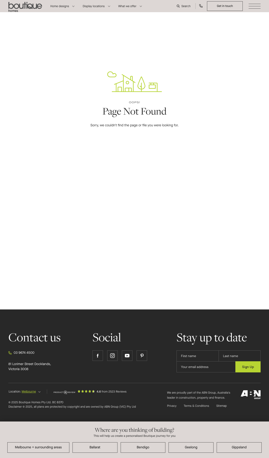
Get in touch (225, 9)
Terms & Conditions (196, 406)
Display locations (94, 10)
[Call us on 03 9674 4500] (201, 9)
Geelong (191, 447)
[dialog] (134, 439)
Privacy (172, 406)
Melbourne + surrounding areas (38, 447)
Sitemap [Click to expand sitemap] (221, 406)
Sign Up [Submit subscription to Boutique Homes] (248, 367)
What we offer (127, 10)
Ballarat (95, 447)
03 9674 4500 (21, 352)
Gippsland (239, 447)
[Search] (184, 9)
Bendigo (143, 447)
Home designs (59, 10)
